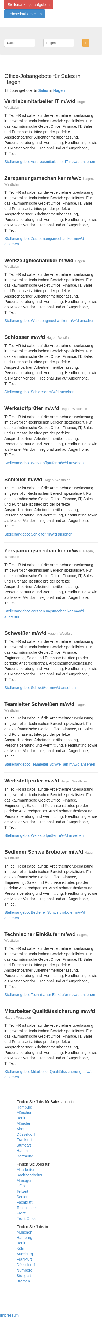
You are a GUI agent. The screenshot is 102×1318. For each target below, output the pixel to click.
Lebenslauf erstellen (25, 14)
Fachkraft (24, 1202)
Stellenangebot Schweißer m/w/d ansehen (40, 687)
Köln (20, 1248)
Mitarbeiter (26, 1169)
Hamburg (24, 1107)
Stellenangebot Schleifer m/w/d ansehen (38, 534)
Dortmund (25, 1156)
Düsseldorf (26, 1134)
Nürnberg (24, 1270)
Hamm (22, 1150)
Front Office (26, 1218)
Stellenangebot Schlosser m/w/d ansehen (39, 392)
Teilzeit (22, 1191)
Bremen (23, 1281)
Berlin (21, 1118)
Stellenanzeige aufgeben (29, 4)
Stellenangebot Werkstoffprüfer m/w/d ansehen (44, 463)
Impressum (9, 1315)
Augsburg (25, 1254)
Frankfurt (24, 1140)
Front (21, 1213)
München (24, 1112)
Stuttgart (24, 1145)
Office (21, 1186)
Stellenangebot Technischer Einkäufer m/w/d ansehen (49, 995)
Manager (24, 1180)
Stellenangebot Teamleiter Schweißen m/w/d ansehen (49, 764)
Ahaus (22, 1129)
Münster (23, 1123)
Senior (22, 1197)
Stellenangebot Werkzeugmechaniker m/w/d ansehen (49, 320)
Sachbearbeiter (29, 1175)
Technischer (27, 1208)
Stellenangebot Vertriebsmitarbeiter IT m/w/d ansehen (49, 161)
